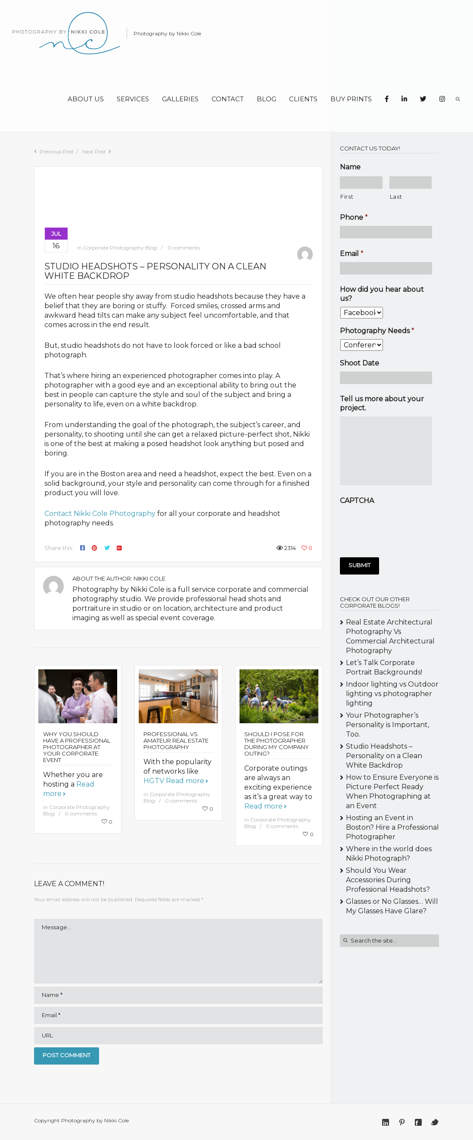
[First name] (361, 182)
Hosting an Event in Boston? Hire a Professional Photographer (392, 827)
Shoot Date (359, 363)
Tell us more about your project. (382, 403)
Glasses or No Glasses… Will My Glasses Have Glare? (392, 906)
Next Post (94, 151)
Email (352, 254)
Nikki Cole (149, 578)
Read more (185, 781)
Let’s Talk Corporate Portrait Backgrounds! (384, 667)
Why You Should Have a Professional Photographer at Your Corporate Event (76, 747)
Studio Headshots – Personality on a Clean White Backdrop (384, 755)
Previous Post (57, 151)
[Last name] (410, 182)
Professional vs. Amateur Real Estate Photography (175, 740)
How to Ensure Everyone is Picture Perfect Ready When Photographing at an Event (392, 791)
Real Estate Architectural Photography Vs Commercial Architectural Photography (390, 636)
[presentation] (405, 526)
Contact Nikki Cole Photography (100, 513)
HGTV (153, 781)
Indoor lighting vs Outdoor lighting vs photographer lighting (392, 693)
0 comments (184, 247)
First (346, 196)
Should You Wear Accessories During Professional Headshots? (388, 879)
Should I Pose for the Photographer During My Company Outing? (276, 744)
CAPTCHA (357, 501)
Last (396, 196)
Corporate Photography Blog (120, 247)
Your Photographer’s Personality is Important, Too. (387, 724)
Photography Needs (377, 331)
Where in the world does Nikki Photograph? (389, 853)
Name (350, 167)
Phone (354, 217)
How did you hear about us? (382, 294)
